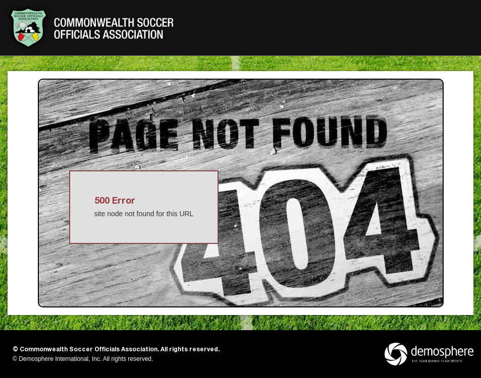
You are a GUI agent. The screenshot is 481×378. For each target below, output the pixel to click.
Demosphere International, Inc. (60, 358)
